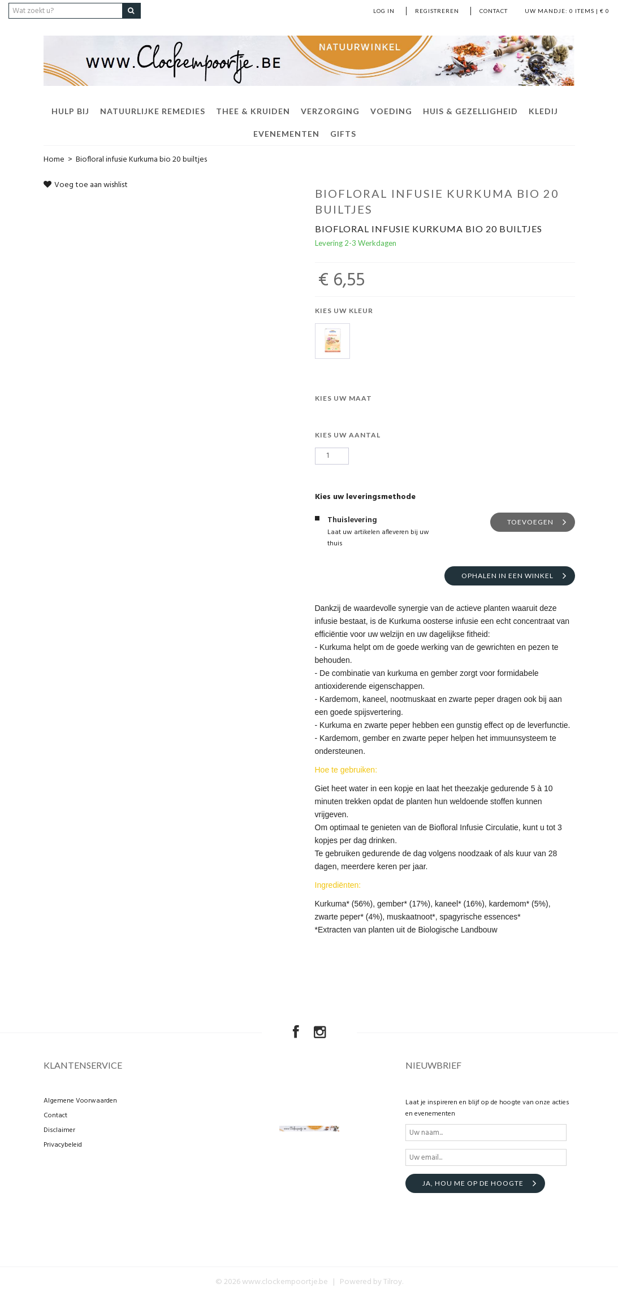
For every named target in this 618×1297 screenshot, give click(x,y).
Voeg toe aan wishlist (86, 185)
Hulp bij (70, 111)
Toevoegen (530, 522)
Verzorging (330, 111)
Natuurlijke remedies (152, 111)
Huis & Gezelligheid (470, 111)
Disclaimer (59, 1130)
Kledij (543, 111)
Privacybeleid (63, 1145)
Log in (384, 10)
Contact (493, 10)
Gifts (343, 133)
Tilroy (392, 1282)
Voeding (391, 111)
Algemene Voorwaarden (80, 1101)
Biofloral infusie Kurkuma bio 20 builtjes (141, 159)
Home (54, 159)
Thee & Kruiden (253, 111)
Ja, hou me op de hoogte (473, 1183)
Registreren (437, 10)
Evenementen (286, 133)
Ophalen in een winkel (507, 575)
